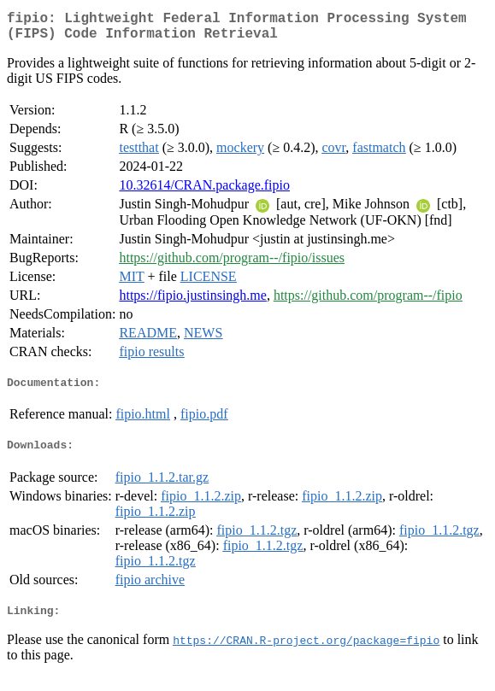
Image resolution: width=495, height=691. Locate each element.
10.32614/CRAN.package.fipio (204, 191)
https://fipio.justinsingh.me (192, 302)
